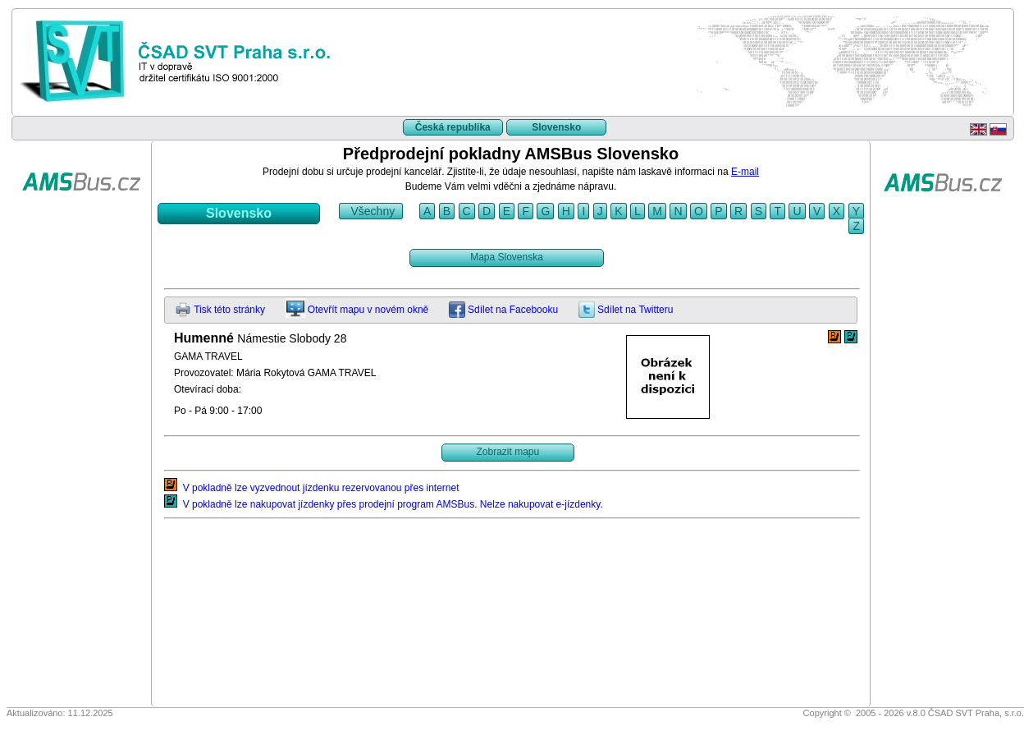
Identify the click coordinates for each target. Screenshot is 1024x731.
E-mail (745, 171)
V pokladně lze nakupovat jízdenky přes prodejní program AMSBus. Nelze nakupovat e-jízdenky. (383, 504)
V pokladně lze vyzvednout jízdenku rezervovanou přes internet (311, 488)
